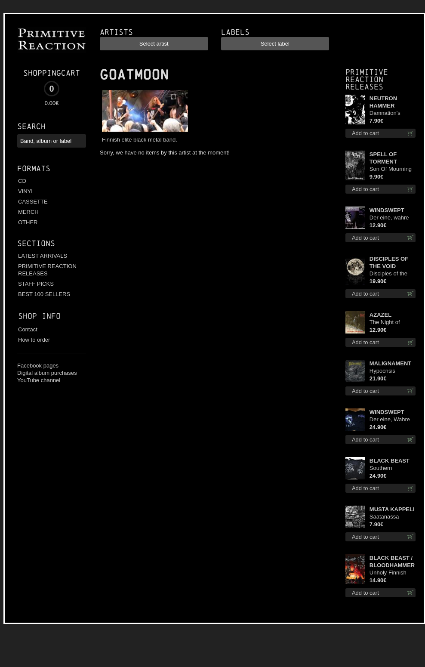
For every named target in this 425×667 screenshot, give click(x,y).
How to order (34, 340)
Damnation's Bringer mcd (385, 113)
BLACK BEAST (390, 460)
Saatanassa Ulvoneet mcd (386, 517)
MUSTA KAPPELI (392, 509)
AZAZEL (380, 315)
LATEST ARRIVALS (42, 256)
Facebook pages (38, 365)
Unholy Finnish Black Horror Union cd (388, 573)
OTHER (28, 222)
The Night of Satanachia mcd (390, 322)
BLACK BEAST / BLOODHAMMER (392, 561)
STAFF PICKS (36, 284)
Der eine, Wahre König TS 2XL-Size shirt (390, 419)
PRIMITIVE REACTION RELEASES (47, 270)
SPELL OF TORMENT (383, 158)
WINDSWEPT (387, 210)
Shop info (39, 316)
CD (22, 181)
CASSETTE (33, 201)
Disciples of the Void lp (388, 274)
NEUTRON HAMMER (383, 102)
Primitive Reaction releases (366, 79)
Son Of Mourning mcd (391, 169)
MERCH (28, 212)
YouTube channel (38, 380)
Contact (27, 329)
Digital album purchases (47, 373)
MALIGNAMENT (391, 363)
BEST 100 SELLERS (44, 294)
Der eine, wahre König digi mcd (389, 218)
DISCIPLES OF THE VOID (389, 262)
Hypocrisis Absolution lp (385, 371)
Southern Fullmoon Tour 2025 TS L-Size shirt (389, 468)
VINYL (26, 191)
